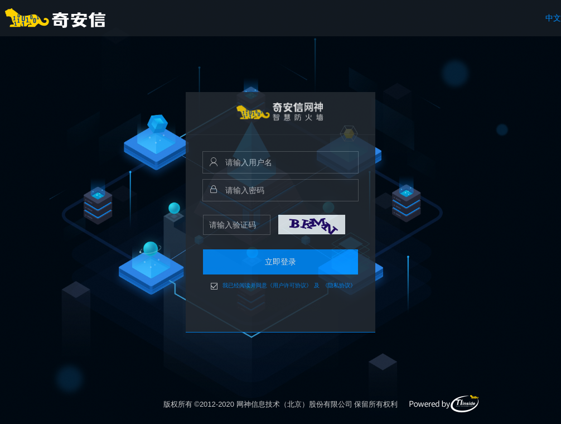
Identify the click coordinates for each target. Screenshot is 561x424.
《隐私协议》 (339, 285)
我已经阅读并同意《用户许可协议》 (267, 285)
